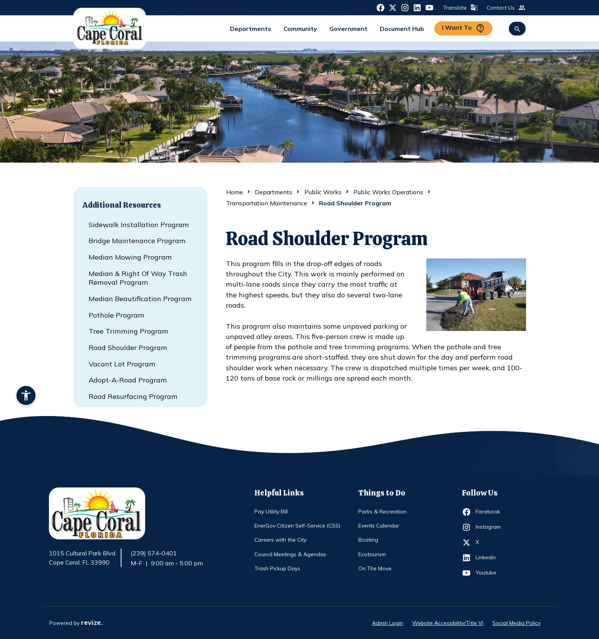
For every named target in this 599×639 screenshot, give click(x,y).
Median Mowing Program (130, 257)
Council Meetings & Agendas (290, 554)
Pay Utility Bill (271, 511)
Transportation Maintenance (266, 203)
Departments (250, 28)
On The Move (375, 568)
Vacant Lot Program (122, 364)
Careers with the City (280, 539)
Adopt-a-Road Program (128, 380)
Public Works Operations (388, 192)
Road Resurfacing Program (133, 396)
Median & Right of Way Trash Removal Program (138, 278)
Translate (459, 7)
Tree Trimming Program (128, 331)
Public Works (323, 192)
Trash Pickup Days (277, 568)
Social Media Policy (516, 623)
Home (234, 192)
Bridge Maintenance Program (137, 240)
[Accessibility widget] (26, 396)
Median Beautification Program (140, 298)
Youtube (489, 573)
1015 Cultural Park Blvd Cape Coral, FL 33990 (82, 558)
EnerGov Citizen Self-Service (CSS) (297, 525)
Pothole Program (116, 315)
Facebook (489, 511)
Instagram (489, 527)
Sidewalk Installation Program (139, 224)
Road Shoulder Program (128, 347)
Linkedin (489, 557)
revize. (91, 622)
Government (348, 28)
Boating (368, 539)
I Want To (463, 28)
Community (300, 28)
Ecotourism (372, 554)
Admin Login (387, 623)
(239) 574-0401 (154, 553)
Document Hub (402, 28)
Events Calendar (378, 525)
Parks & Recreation (382, 511)
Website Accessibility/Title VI (447, 623)
